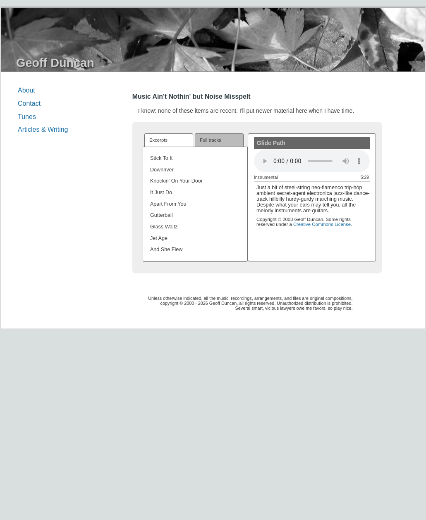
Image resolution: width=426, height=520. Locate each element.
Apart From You (168, 204)
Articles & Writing (43, 129)
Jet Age (159, 238)
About (26, 90)
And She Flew (166, 249)
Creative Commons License (322, 224)
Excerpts (158, 140)
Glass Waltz (164, 227)
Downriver (162, 170)
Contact (29, 103)
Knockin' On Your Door (176, 181)
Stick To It (161, 158)
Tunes (27, 116)
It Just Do (161, 192)
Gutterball (161, 215)
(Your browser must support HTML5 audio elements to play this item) (312, 160)
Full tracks (210, 140)
